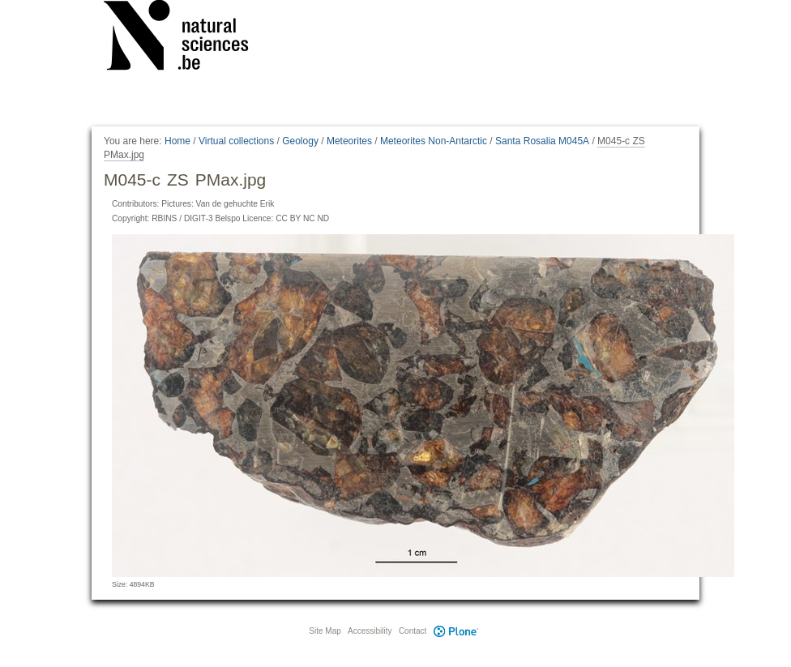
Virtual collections (236, 141)
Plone (455, 630)
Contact (412, 630)
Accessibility (369, 630)
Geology (300, 141)
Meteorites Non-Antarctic (433, 141)
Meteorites (349, 141)
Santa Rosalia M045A (542, 141)
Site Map (324, 630)
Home (177, 141)
